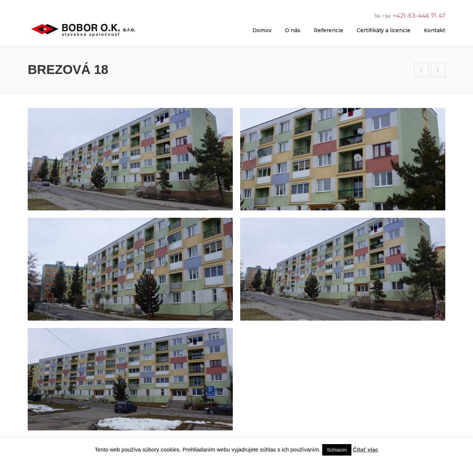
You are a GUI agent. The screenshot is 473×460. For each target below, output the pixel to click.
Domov (262, 30)
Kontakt (434, 30)
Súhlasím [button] (337, 450)
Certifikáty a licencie (384, 30)
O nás (292, 30)
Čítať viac (365, 449)
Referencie (328, 30)
